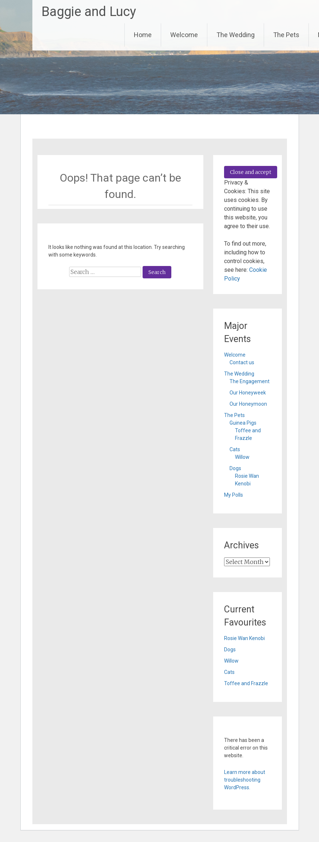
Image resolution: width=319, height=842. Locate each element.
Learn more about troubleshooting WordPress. (244, 779)
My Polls (233, 495)
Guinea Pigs (243, 423)
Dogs (235, 468)
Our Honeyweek (248, 393)
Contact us (242, 362)
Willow (242, 457)
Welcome (184, 35)
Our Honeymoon (248, 404)
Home (143, 35)
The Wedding (235, 35)
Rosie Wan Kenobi (244, 638)
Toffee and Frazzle (246, 683)
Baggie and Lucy (88, 11)
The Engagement (250, 381)
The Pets (286, 35)
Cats (235, 449)
